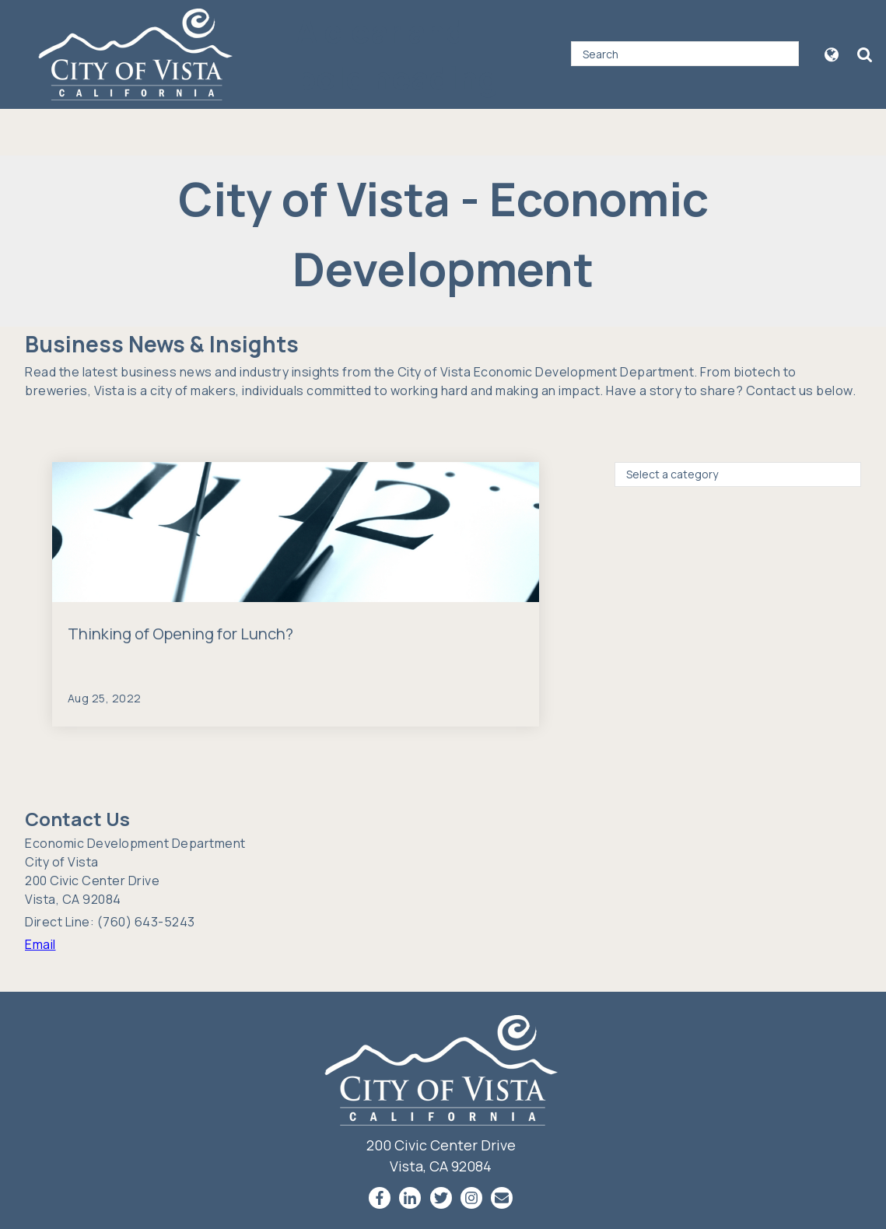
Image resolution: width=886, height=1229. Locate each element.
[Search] (685, 53)
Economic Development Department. (586, 371)
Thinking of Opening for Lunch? (180, 633)
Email (40, 944)
